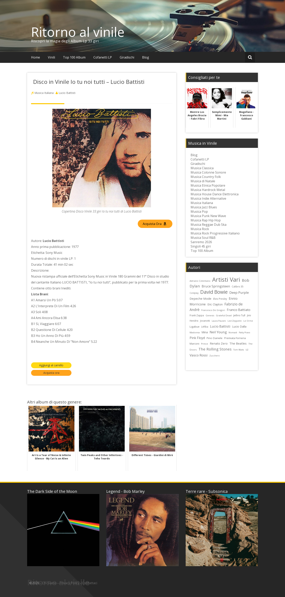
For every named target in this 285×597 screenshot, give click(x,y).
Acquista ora (51, 373)
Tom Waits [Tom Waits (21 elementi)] (238, 349)
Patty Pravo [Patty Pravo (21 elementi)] (244, 332)
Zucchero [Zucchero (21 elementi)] (214, 355)
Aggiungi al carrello (51, 365)
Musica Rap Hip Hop (206, 220)
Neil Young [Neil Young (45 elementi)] (218, 332)
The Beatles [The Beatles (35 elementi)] (238, 343)
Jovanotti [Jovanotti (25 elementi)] (205, 320)
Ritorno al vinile (77, 32)
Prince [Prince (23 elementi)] (204, 343)
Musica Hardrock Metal (208, 190)
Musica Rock (200, 229)
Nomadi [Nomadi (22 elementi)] (233, 332)
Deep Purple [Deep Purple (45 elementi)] (239, 292)
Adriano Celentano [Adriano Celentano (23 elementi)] (200, 280)
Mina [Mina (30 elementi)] (204, 332)
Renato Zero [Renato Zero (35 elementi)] (219, 343)
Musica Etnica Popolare (208, 185)
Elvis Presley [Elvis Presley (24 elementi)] (220, 298)
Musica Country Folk (206, 177)
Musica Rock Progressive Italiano (215, 233)
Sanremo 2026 (201, 242)
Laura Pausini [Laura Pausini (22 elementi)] (219, 320)
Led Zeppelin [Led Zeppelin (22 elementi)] (235, 320)
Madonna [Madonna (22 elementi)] (195, 332)
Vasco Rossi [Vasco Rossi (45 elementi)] (199, 355)
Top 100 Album (74, 57)
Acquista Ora (154, 224)
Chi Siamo (49, 583)
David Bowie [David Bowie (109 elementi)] (214, 291)
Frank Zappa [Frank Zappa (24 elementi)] (197, 315)
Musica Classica (202, 168)
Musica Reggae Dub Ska (208, 224)
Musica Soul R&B (203, 237)
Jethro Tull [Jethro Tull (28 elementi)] (239, 315)
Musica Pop (199, 211)
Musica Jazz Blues (204, 207)
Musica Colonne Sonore (208, 172)
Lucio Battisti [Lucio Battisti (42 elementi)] (220, 326)
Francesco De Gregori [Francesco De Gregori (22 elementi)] (213, 310)
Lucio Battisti (67, 93)
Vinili (51, 57)
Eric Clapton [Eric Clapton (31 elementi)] (215, 304)
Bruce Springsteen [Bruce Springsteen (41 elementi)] (216, 286)
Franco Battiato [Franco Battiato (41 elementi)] (238, 310)
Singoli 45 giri (201, 246)
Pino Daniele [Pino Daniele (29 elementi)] (214, 338)
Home (35, 57)
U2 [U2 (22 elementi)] (247, 349)
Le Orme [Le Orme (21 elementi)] (248, 320)
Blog (145, 57)
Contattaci (89, 583)
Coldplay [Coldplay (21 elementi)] (194, 293)
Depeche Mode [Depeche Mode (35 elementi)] (200, 298)
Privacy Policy (69, 583)
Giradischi (127, 57)
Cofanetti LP (102, 57)
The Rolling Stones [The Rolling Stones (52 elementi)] (215, 349)
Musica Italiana (44, 93)
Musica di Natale (203, 181)
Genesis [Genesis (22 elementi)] (210, 315)
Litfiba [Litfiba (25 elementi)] (204, 326)
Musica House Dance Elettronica (214, 194)
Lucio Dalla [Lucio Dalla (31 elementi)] (239, 326)
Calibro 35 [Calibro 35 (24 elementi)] (237, 286)
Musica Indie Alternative (208, 198)
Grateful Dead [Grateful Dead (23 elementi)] (224, 315)
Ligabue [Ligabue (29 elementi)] (195, 326)
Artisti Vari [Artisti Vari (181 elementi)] (226, 279)
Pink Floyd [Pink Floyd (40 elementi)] (197, 338)
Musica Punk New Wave (208, 216)
